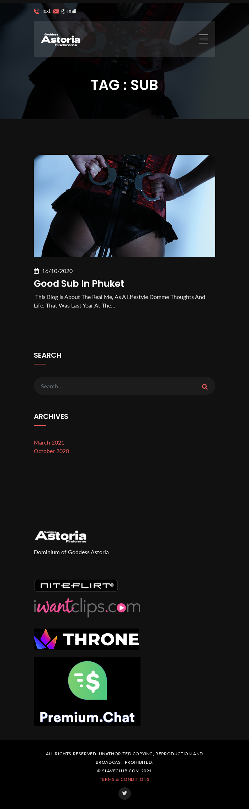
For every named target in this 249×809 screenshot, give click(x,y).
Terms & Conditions (125, 779)
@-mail (63, 11)
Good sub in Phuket (79, 283)
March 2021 (49, 442)
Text (42, 11)
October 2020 (51, 450)
